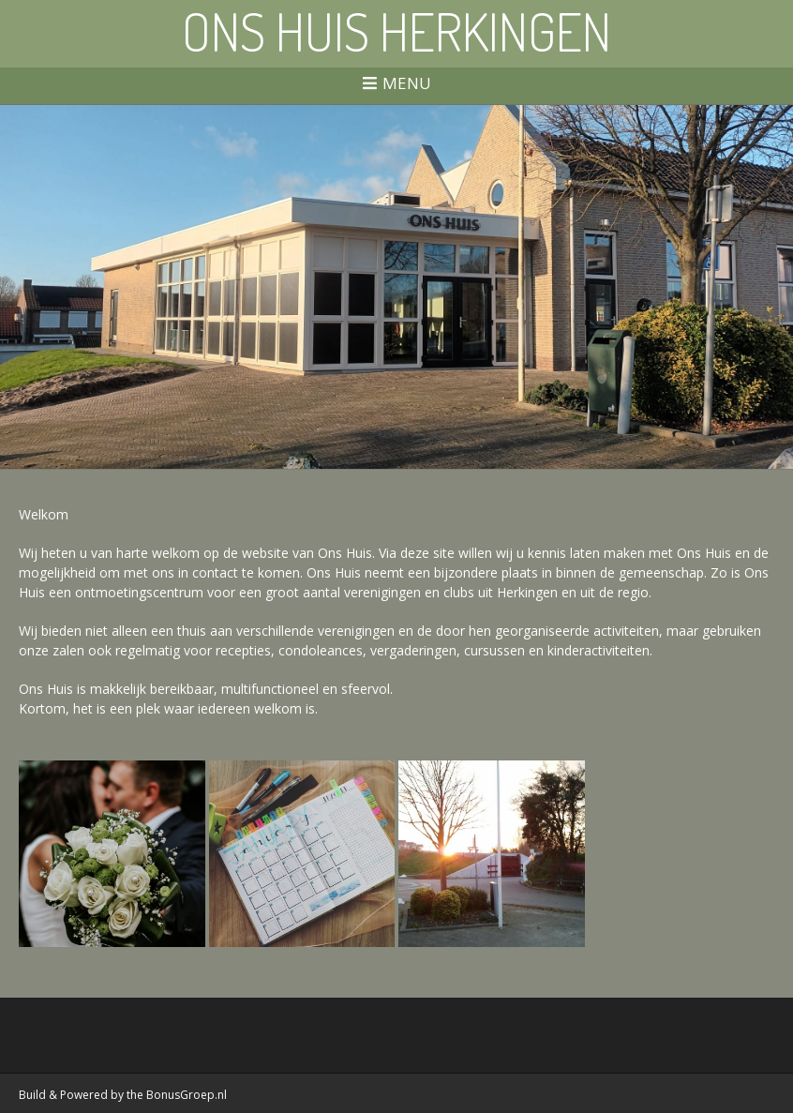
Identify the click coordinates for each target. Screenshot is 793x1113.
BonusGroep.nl (186, 1095)
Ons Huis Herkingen (396, 31)
